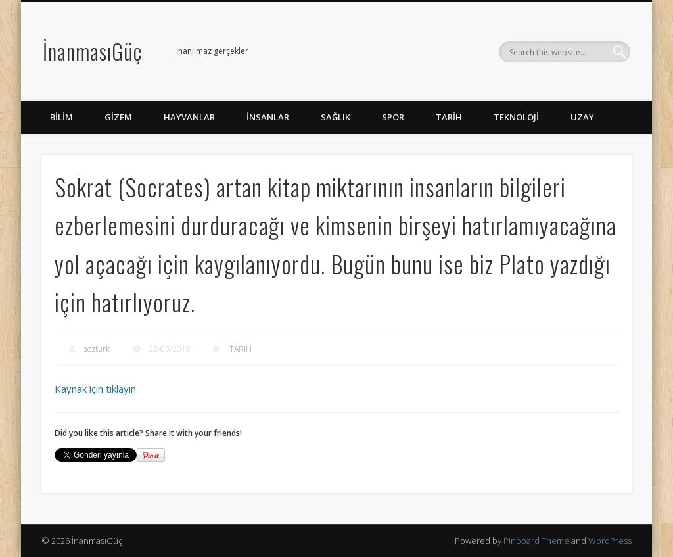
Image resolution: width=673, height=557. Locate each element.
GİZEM (118, 117)
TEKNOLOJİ (516, 117)
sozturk (97, 348)
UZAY (582, 117)
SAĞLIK (335, 117)
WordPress (610, 540)
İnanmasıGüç (92, 51)
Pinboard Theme (536, 540)
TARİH (449, 117)
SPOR (393, 117)
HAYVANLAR (189, 117)
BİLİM (61, 117)
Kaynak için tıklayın (95, 388)
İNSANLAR (267, 117)
